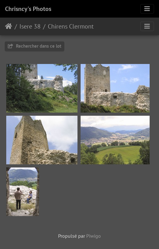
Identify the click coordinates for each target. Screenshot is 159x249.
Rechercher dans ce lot (34, 46)
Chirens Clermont (71, 26)
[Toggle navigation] (147, 8)
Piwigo (93, 236)
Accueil (8, 26)
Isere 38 (30, 26)
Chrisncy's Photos (28, 9)
